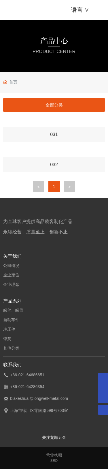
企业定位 (11, 275)
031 (54, 134)
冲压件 (9, 329)
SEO (54, 461)
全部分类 (54, 104)
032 (54, 164)
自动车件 (11, 319)
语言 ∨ (80, 10)
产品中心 (54, 40)
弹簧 (7, 338)
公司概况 (11, 265)
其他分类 (11, 348)
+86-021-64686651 (27, 375)
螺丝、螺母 (13, 310)
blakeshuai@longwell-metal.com (39, 398)
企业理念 (11, 284)
